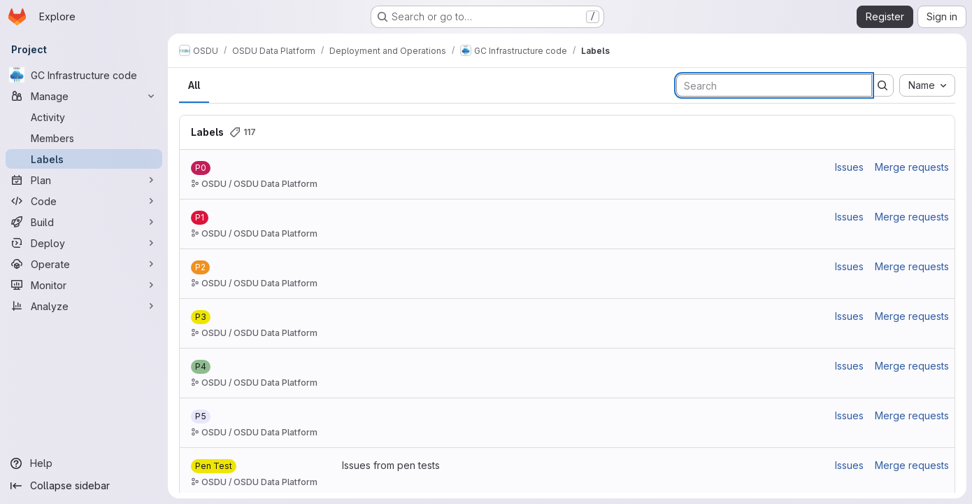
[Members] (84, 138)
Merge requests (912, 167)
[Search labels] (774, 85)
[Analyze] (84, 306)
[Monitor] (84, 285)
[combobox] (927, 85)
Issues (849, 167)
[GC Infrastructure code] (84, 75)
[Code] (84, 201)
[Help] (84, 463)
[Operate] (84, 264)
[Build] (84, 222)
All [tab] (194, 85)
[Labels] (84, 159)
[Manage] (84, 96)
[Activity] (84, 117)
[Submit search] (882, 85)
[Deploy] (84, 243)
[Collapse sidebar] (84, 486)
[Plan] (84, 180)
